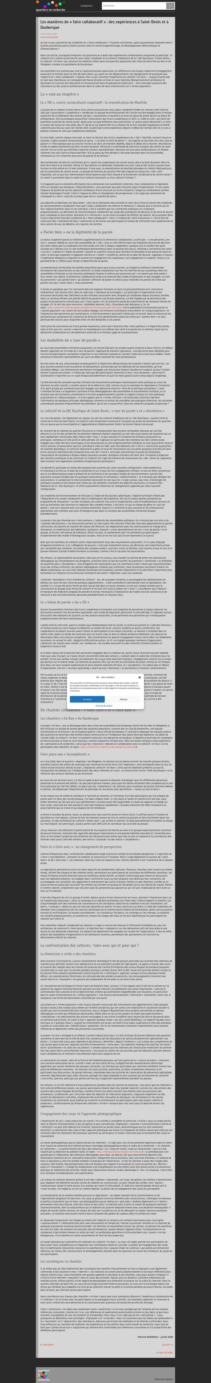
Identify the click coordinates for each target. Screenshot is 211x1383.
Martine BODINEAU (49, 37)
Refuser (124, 699)
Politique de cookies (104, 706)
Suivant (166, 1344)
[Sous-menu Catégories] (93, 6)
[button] (139, 677)
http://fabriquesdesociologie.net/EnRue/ (119, 1151)
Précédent (48, 1344)
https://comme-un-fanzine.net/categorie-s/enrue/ (108, 747)
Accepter (87, 699)
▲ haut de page (164, 1352)
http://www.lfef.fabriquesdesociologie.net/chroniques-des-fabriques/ (85, 307)
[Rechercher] (170, 6)
